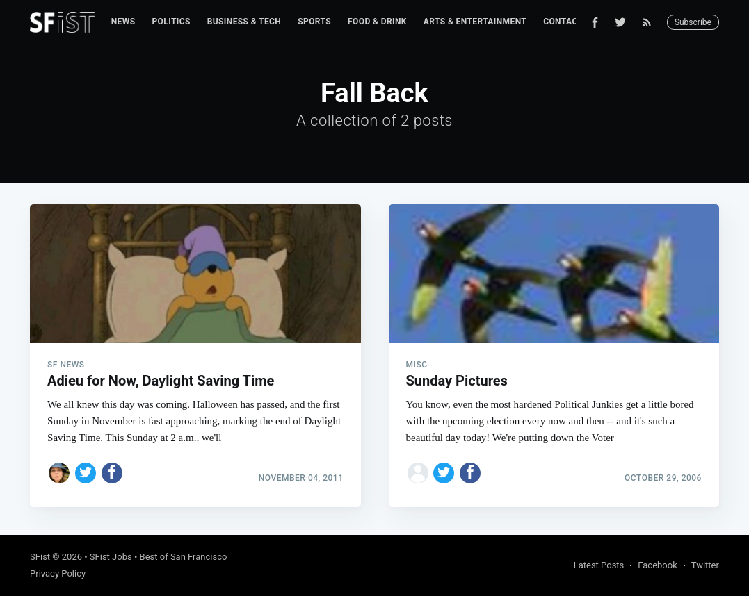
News (123, 21)
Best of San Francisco (183, 557)
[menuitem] (123, 21)
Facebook (657, 565)
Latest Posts (599, 565)
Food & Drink (377, 21)
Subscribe (693, 22)
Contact (563, 21)
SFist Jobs (111, 557)
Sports (314, 21)
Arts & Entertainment (475, 21)
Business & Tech (244, 21)
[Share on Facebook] (112, 473)
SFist (40, 557)
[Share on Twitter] (85, 473)
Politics (171, 21)
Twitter (705, 565)
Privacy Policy (58, 573)
